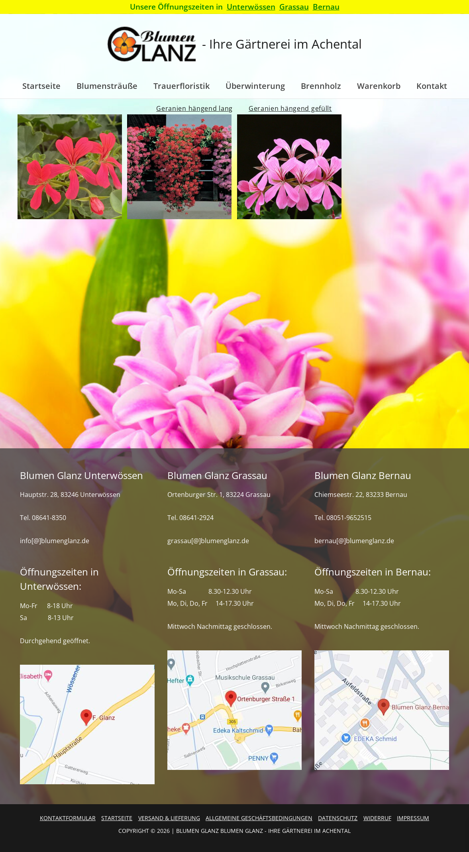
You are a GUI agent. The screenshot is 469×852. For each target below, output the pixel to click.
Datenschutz (337, 818)
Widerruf (377, 818)
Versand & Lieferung (169, 818)
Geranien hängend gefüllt (290, 108)
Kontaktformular (68, 818)
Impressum (413, 818)
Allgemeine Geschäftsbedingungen (259, 818)
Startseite (116, 818)
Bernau (326, 7)
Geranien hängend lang (194, 108)
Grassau (294, 7)
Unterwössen (251, 7)
